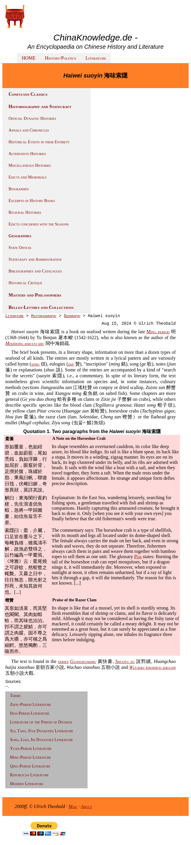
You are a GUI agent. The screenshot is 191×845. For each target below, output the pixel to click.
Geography (72, 316)
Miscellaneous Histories (30, 165)
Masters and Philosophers (35, 294)
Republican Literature (29, 775)
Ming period (158, 331)
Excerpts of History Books (32, 200)
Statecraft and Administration (35, 259)
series (63, 661)
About (86, 806)
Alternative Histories (27, 154)
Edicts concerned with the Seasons (39, 224)
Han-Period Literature (29, 713)
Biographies (19, 189)
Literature (96, 57)
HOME (29, 57)
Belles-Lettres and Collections (41, 307)
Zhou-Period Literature (30, 704)
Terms (15, 695)
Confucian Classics (28, 94)
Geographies (20, 236)
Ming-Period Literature (30, 757)
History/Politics (60, 57)
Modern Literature (26, 784)
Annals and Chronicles (29, 130)
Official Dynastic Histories (32, 118)
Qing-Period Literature (30, 766)
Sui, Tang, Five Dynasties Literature (41, 731)
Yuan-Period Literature (30, 748)
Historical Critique (25, 283)
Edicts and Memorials (28, 177)
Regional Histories (25, 212)
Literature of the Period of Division (41, 722)
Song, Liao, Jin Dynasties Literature (41, 740)
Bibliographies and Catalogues (35, 271)
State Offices (20, 247)
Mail (72, 806)
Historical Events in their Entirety (39, 142)
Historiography (43, 316)
